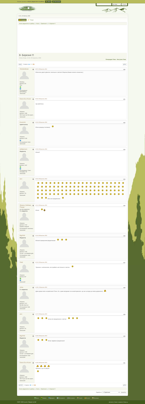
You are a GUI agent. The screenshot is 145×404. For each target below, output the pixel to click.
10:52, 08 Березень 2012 (41, 178)
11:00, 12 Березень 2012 (41, 287)
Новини (44, 398)
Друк (124, 64)
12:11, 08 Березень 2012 (41, 205)
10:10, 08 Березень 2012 (41, 122)
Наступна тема (121, 59)
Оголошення (61, 398)
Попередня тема (111, 59)
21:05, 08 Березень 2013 (41, 362)
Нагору (21, 385)
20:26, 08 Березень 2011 (41, 98)
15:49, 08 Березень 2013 (41, 335)
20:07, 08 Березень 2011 (41, 69)
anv (21, 179)
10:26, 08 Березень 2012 (41, 149)
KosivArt (23, 122)
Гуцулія (80, 398)
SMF (35, 402)
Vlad (21, 262)
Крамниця (96, 398)
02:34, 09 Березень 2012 (41, 262)
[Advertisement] (72, 39)
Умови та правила (118, 402)
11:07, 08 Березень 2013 (41, 314)
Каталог (88, 398)
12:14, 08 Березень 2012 (41, 235)
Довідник (52, 398)
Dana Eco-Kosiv (25, 99)
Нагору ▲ (126, 402)
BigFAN (22, 235)
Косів (37, 398)
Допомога (111, 402)
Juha (21, 287)
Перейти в (98, 392)
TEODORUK (24, 69)
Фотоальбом (72, 398)
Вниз (20, 64)
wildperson (23, 149)
